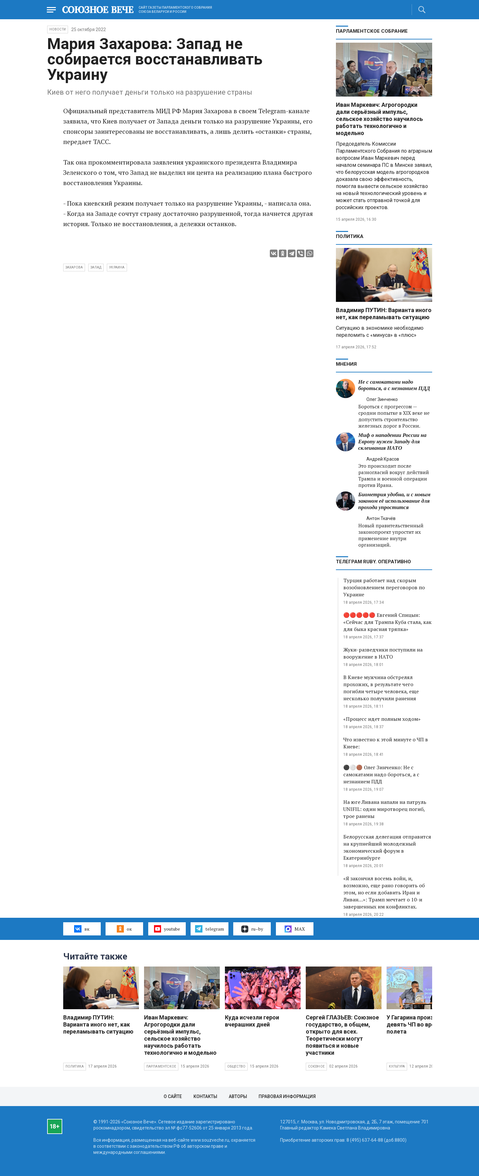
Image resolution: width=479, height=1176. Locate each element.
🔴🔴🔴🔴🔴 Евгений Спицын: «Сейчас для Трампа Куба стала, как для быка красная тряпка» (387, 622)
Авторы (238, 1096)
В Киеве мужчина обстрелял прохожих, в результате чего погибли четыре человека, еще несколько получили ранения (381, 688)
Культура (397, 1066)
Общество (236, 1066)
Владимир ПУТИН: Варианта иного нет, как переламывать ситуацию (384, 313)
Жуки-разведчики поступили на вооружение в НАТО (383, 653)
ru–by (252, 929)
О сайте (173, 1096)
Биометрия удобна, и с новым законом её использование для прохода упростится (394, 500)
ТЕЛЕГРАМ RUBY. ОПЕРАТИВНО (373, 562)
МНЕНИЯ (346, 364)
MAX (295, 929)
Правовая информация (287, 1096)
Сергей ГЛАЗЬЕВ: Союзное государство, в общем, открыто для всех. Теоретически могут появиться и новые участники (342, 1035)
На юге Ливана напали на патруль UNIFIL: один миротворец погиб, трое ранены (384, 809)
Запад (95, 267)
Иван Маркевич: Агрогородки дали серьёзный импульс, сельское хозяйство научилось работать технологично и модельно (379, 118)
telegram (209, 928)
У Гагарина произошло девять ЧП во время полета (418, 1024)
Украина (116, 267)
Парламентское (161, 1066)
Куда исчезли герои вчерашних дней (252, 1021)
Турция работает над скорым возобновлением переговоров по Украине (384, 587)
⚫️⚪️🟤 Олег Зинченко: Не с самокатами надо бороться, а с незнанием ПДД (381, 774)
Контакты (205, 1096)
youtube (167, 928)
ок (124, 928)
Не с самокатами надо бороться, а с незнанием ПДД (394, 385)
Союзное (316, 1066)
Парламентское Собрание (372, 31)
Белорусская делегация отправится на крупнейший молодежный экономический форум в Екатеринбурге (387, 847)
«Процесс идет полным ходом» (382, 718)
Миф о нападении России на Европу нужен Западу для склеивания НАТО (392, 441)
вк (81, 928)
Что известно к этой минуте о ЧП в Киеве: (385, 743)
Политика (350, 236)
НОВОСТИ (57, 29)
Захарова (74, 267)
